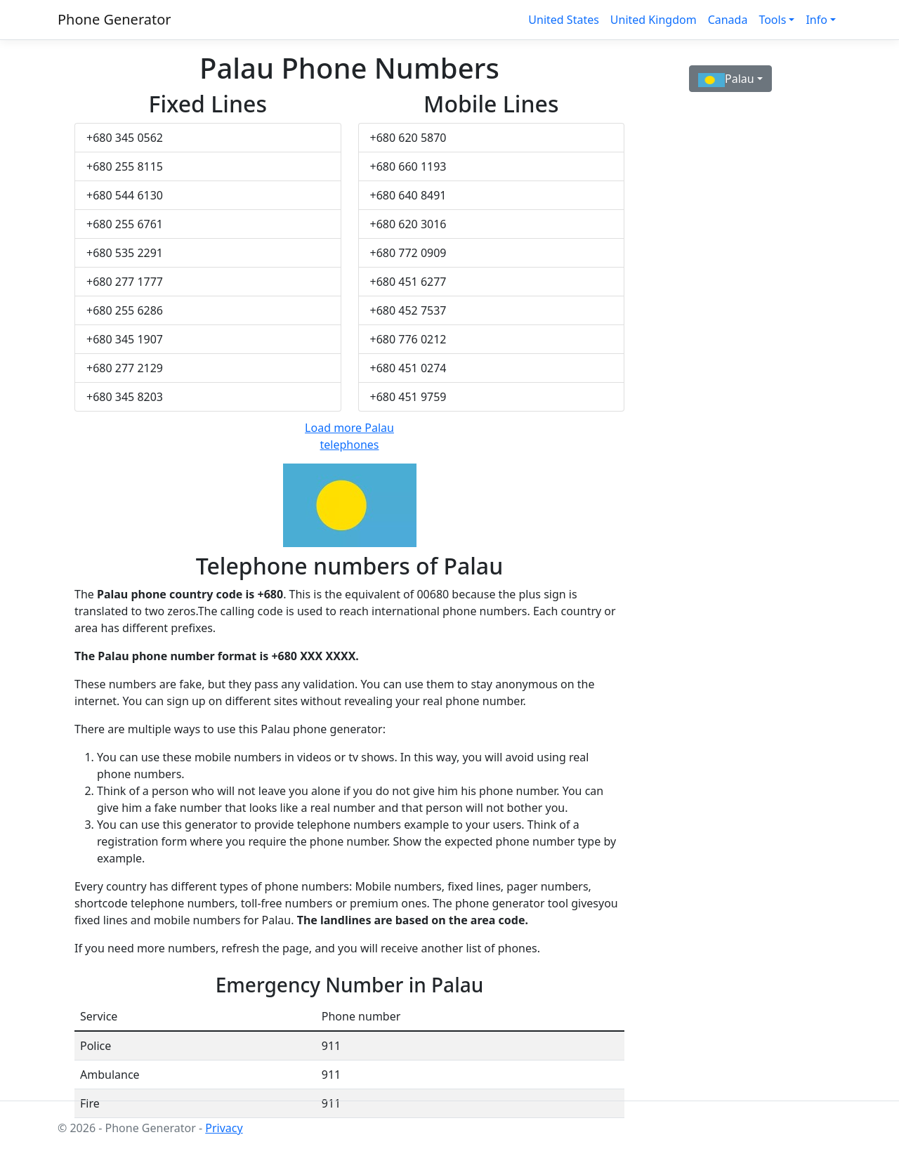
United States (563, 19)
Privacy (223, 1128)
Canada (728, 19)
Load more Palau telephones (349, 436)
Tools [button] (772, 19)
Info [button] (816, 19)
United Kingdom (653, 19)
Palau (726, 79)
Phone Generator (114, 19)
